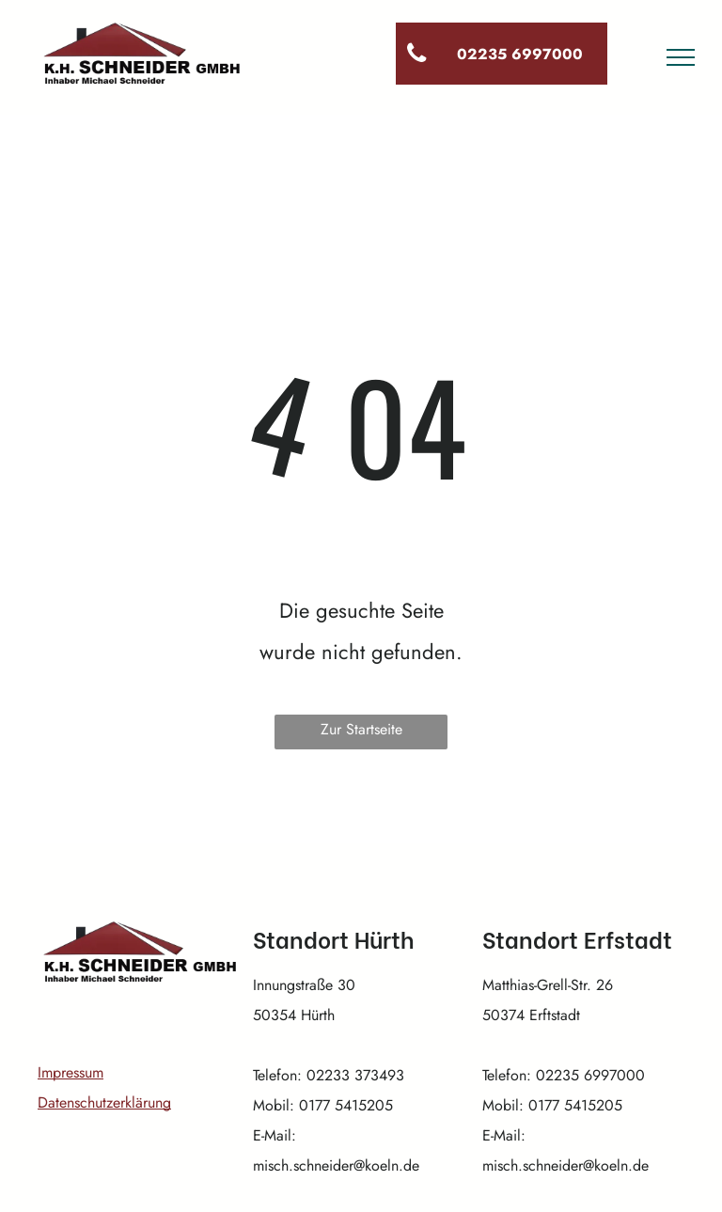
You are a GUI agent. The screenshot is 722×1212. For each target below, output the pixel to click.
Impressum (70, 1072)
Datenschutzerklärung (104, 1102)
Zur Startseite (361, 729)
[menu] (680, 57)
